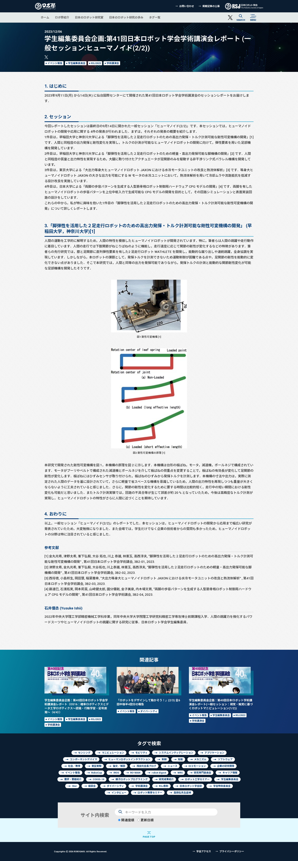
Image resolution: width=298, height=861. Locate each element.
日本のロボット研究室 (89, 17)
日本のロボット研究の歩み (126, 17)
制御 (164, 759)
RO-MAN (135, 772)
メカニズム (200, 759)
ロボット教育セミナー (150, 792)
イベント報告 (55, 63)
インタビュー (119, 792)
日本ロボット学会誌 (191, 786)
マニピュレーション (113, 752)
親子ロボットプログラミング (132, 779)
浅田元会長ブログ (146, 766)
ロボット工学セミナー (197, 779)
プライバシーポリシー (231, 851)
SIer (74, 786)
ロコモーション (197, 766)
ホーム (45, 17)
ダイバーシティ (148, 711)
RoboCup (96, 772)
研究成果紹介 (166, 779)
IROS (116, 772)
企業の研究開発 (225, 766)
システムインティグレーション (176, 752)
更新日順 (145, 820)
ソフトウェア (225, 759)
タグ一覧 (154, 17)
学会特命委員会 (222, 786)
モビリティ (141, 752)
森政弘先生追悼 (182, 792)
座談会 (92, 786)
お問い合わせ (186, 6)
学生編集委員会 (76, 63)
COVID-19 (98, 779)
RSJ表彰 (163, 786)
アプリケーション (214, 752)
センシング (84, 752)
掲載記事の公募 (211, 6)
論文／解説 (119, 766)
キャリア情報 (230, 772)
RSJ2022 (96, 719)
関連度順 (126, 820)
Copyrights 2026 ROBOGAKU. (80, 851)
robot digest (159, 772)
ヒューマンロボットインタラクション (129, 759)
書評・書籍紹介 (73, 779)
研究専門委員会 (202, 772)
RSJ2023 (96, 63)
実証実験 (96, 766)
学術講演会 (113, 63)
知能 (180, 759)
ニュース (172, 766)
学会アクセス (203, 851)
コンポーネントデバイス (83, 759)
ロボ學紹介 (62, 17)
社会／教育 (74, 766)
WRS (180, 772)
